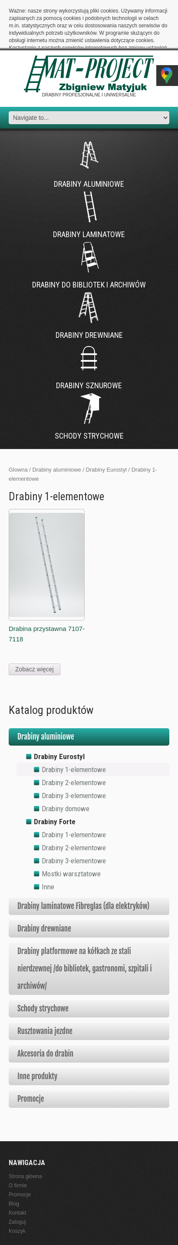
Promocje (30, 1058)
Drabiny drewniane (44, 888)
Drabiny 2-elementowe (74, 742)
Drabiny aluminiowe (56, 429)
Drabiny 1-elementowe (74, 729)
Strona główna (25, 1136)
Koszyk (17, 1191)
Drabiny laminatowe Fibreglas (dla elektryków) (83, 865)
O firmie (18, 1146)
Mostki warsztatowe (71, 833)
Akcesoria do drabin (45, 1013)
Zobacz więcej (34, 628)
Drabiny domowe (65, 768)
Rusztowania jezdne (45, 990)
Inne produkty (37, 1035)
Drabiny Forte (55, 781)
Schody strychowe (43, 968)
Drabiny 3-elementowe (74, 755)
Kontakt (17, 1173)
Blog (14, 1164)
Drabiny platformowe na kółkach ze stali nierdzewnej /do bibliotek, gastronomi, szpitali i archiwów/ (84, 928)
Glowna (18, 429)
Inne (48, 846)
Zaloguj (17, 1182)
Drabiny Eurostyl (106, 429)
